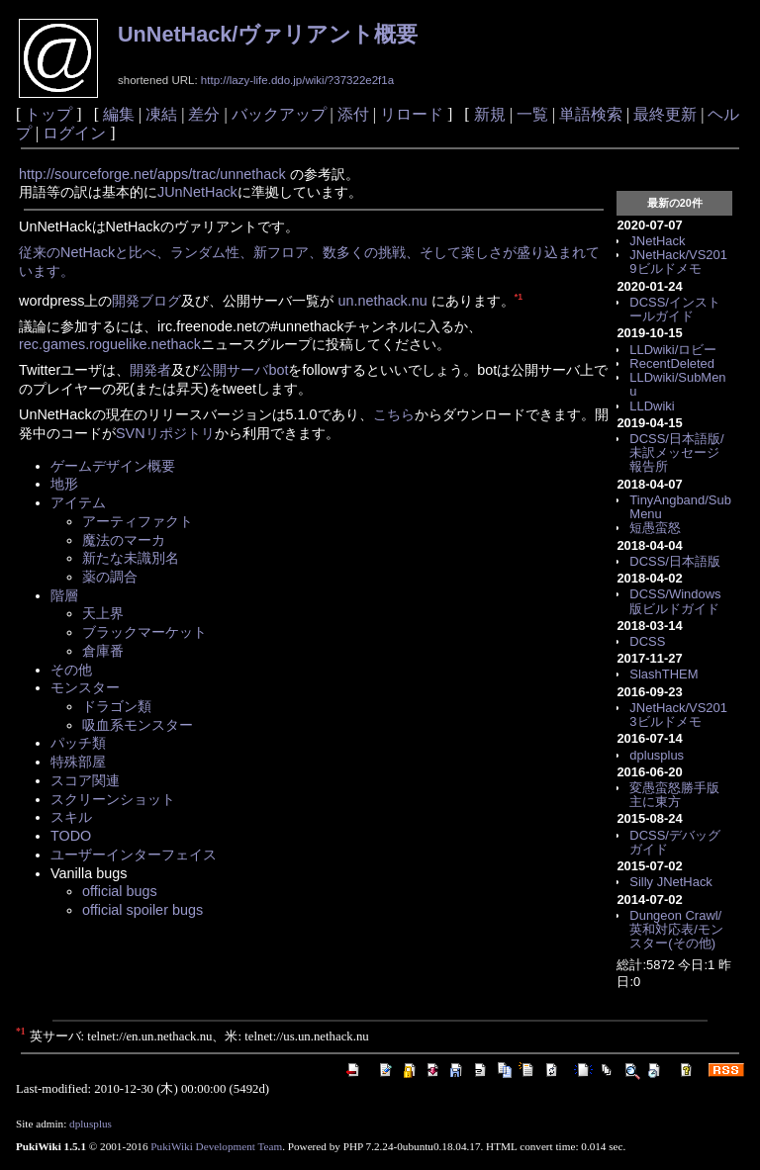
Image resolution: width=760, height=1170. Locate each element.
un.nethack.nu (382, 301)
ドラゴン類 (116, 706)
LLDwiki (651, 406)
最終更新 (665, 114)
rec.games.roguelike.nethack (110, 344)
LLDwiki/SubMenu (677, 384)
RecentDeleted (671, 363)
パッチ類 (78, 743)
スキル (71, 817)
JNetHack (657, 240)
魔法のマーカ (123, 540)
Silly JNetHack (670, 881)
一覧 (532, 114)
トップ (48, 114)
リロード (411, 114)
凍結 (161, 114)
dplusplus (656, 755)
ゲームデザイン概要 (112, 466)
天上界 (103, 613)
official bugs (119, 891)
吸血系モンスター (137, 725)
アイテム (78, 502)
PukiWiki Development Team (216, 1146)
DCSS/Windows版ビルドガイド (674, 600)
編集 (119, 114)
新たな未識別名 (130, 558)
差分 (204, 114)
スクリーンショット (112, 799)
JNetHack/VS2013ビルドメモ (678, 714)
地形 (64, 484)
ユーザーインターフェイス (133, 854)
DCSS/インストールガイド (674, 309)
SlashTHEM (663, 674)
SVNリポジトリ (165, 433)
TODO (70, 836)
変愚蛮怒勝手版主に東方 (674, 794)
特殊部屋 (78, 761)
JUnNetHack (197, 192)
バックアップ (279, 114)
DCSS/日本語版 (674, 561)
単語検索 (590, 114)
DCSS (647, 641)
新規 (490, 114)
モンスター (85, 687)
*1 (518, 297)
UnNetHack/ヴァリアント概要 (268, 34)
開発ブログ (146, 301)
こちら (394, 414)
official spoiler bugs (142, 910)
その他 (71, 669)
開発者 (150, 370)
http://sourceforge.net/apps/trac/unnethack (152, 174)
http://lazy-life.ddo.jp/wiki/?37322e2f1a (297, 80)
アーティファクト (137, 521)
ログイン (74, 133)
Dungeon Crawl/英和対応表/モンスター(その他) (676, 929)
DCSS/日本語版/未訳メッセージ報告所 (676, 453)
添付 (353, 114)
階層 (64, 595)
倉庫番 (103, 651)
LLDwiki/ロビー (672, 349)
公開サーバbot (243, 370)
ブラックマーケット (144, 632)
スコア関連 (85, 780)
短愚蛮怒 (655, 527)
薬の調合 (110, 577)
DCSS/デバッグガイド (674, 842)
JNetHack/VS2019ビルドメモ (678, 261)
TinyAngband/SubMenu (680, 507)
